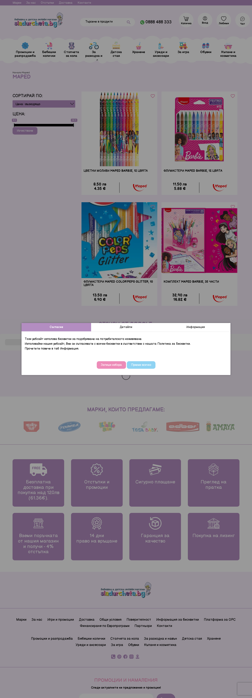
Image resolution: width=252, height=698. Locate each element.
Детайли (126, 327)
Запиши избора (111, 365)
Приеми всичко (141, 365)
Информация (195, 327)
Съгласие (56, 327)
